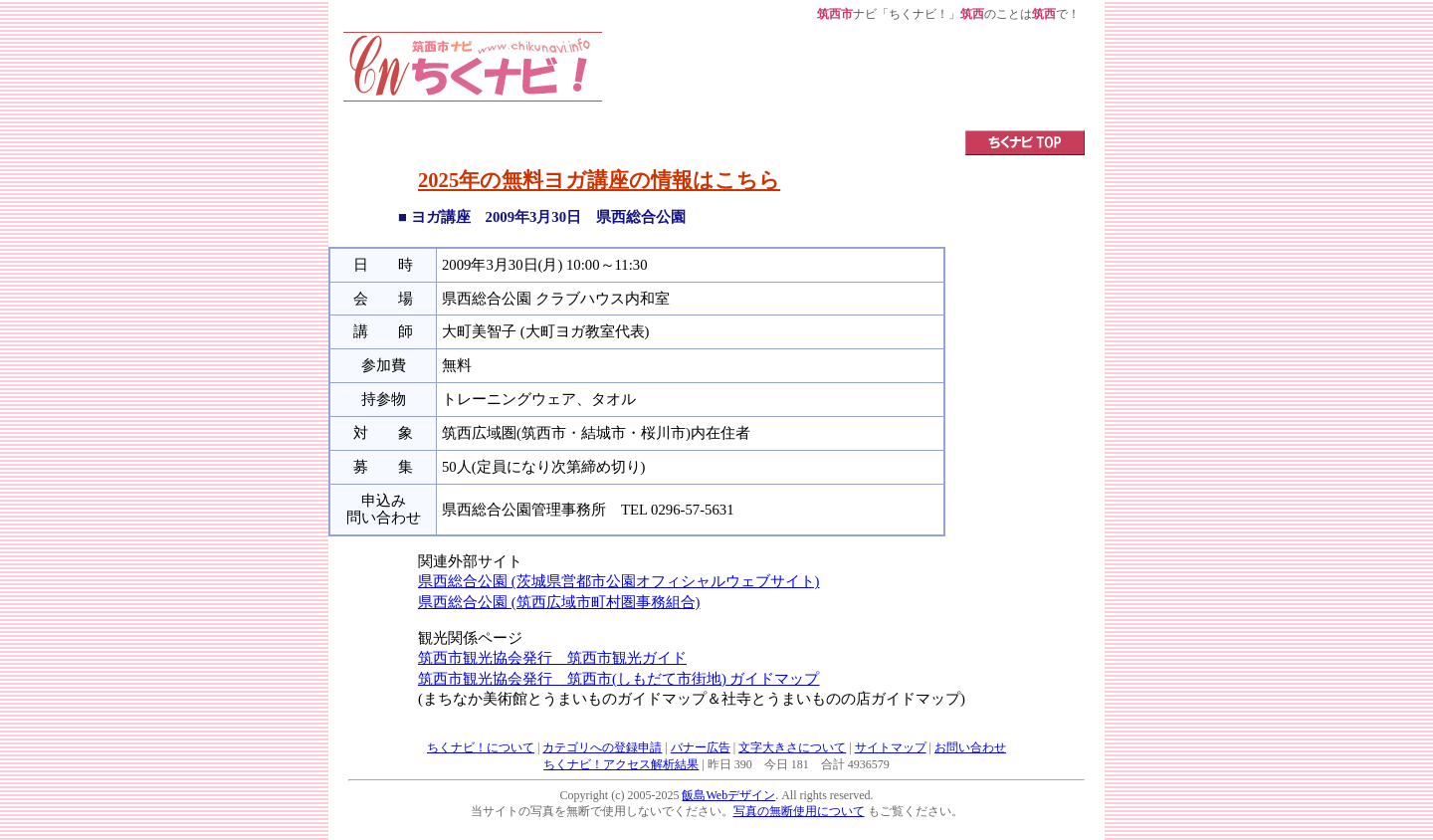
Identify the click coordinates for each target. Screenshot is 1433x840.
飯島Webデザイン (728, 795)
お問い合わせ (970, 747)
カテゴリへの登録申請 (602, 747)
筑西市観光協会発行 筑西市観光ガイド (552, 658)
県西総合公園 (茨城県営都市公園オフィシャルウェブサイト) (618, 581)
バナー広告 (700, 747)
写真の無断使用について (799, 811)
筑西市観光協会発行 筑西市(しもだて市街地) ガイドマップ (618, 679)
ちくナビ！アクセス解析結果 (621, 764)
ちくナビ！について (480, 747)
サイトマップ (890, 747)
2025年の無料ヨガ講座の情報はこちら (599, 180)
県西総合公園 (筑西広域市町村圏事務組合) (559, 602)
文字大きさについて (792, 747)
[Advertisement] (844, 76)
